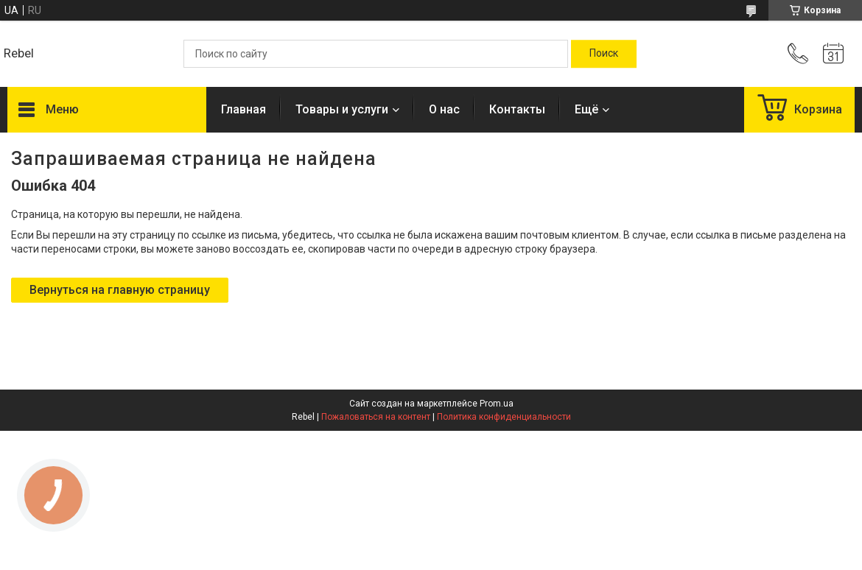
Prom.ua (497, 403)
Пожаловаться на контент (375, 417)
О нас (444, 109)
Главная (243, 109)
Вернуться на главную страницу (119, 290)
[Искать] (604, 54)
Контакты (517, 109)
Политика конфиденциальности (504, 417)
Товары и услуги (341, 109)
